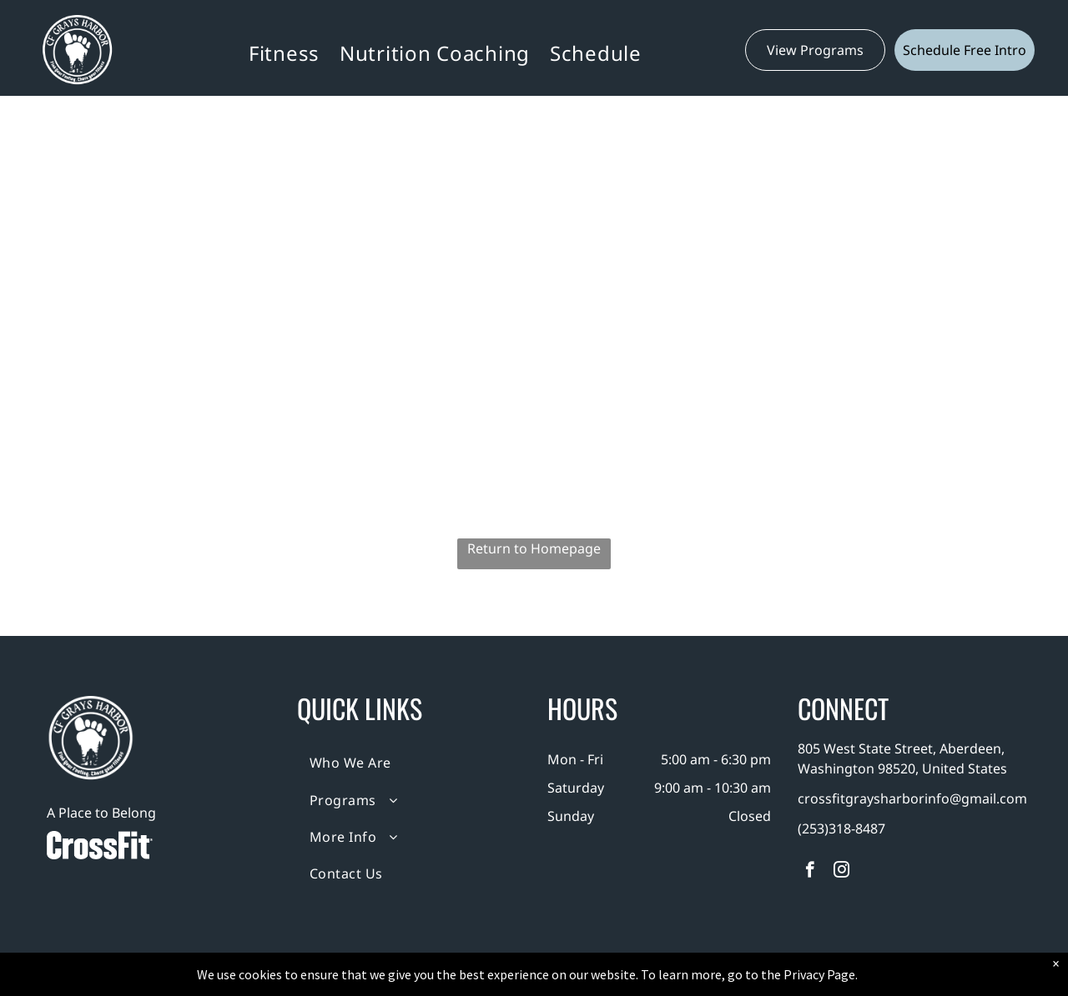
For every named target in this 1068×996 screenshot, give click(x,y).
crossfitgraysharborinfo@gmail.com (912, 798)
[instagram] (841, 872)
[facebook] (810, 872)
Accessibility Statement (567, 980)
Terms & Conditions (671, 980)
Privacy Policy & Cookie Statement (430, 980)
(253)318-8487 (841, 828)
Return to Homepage (534, 548)
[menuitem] (284, 53)
